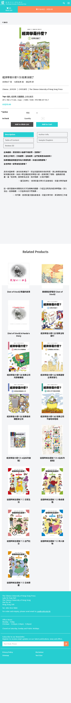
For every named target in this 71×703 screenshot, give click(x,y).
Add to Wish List (22, 124)
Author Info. (44, 134)
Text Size (39, 655)
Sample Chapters (46, 140)
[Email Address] (33, 643)
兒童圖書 (20, 97)
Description (10, 134)
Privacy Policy (7, 652)
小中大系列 (29, 97)
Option (5, 112)
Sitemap (5, 655)
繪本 (8, 97)
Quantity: (27, 119)
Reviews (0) (9, 146)
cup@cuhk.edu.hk (43, 611)
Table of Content (12, 140)
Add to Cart (47, 124)
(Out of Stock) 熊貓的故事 (18, 292)
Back (5, 22)
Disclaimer (39, 652)
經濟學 (13, 97)
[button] (44, 9)
